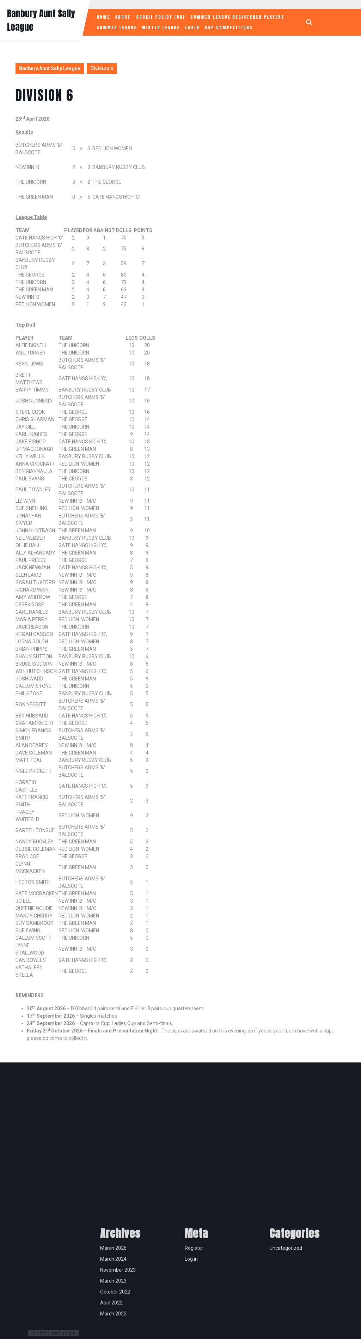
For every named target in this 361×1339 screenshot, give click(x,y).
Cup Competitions (229, 27)
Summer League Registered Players (237, 17)
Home (103, 17)
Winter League (161, 27)
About (123, 17)
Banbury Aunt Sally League (49, 68)
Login (192, 27)
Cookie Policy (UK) (160, 17)
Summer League (117, 27)
